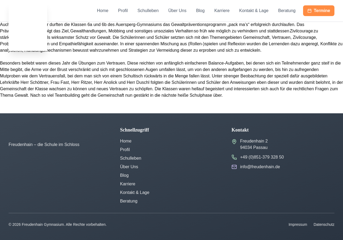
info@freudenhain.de (260, 166)
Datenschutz (324, 224)
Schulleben (148, 10)
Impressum (298, 224)
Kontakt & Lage (254, 10)
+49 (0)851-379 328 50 (262, 157)
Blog (200, 10)
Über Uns (177, 10)
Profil (123, 10)
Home (103, 10)
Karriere (222, 10)
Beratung (287, 10)
